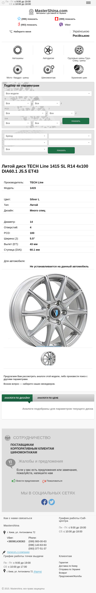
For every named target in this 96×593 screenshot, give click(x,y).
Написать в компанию (18, 552)
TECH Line (36, 182)
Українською (81, 31)
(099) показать (67, 19)
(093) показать (29, 24)
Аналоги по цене (47, 398)
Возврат (63, 573)
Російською (81, 35)
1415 (33, 187)
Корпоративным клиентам (32, 448)
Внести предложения (27, 481)
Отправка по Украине (69, 569)
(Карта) (38, 571)
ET (35, 119)
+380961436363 (16, 541)
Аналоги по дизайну (17, 398)
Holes (36, 99)
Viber (68, 24)
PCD (7, 109)
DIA (6, 119)
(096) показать (29, 19)
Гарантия (63, 562)
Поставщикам (22, 444)
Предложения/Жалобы (70, 576)
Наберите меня (22, 31)
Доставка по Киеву (68, 566)
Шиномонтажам (24, 452)
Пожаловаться (54, 481)
